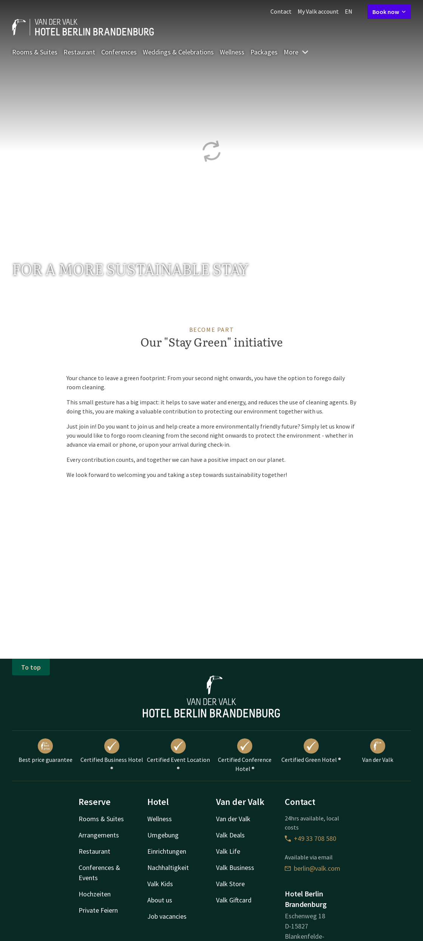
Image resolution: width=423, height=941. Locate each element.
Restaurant (79, 52)
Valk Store (230, 883)
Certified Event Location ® (178, 755)
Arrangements (99, 835)
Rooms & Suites (34, 52)
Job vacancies (167, 916)
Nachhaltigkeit (168, 867)
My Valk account (318, 11)
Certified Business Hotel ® (111, 755)
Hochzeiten (95, 894)
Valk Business (235, 867)
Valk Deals (230, 835)
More (296, 52)
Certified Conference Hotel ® (245, 755)
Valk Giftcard (234, 900)
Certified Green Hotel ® (311, 750)
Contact (281, 11)
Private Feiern (98, 910)
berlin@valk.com (312, 868)
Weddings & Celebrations (178, 52)
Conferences (119, 52)
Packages (264, 52)
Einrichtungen (166, 851)
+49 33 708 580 (310, 838)
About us (159, 900)
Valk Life (228, 851)
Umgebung (163, 835)
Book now (389, 11)
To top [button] (31, 667)
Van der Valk (377, 750)
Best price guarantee (46, 750)
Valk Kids (160, 883)
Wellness (232, 52)
